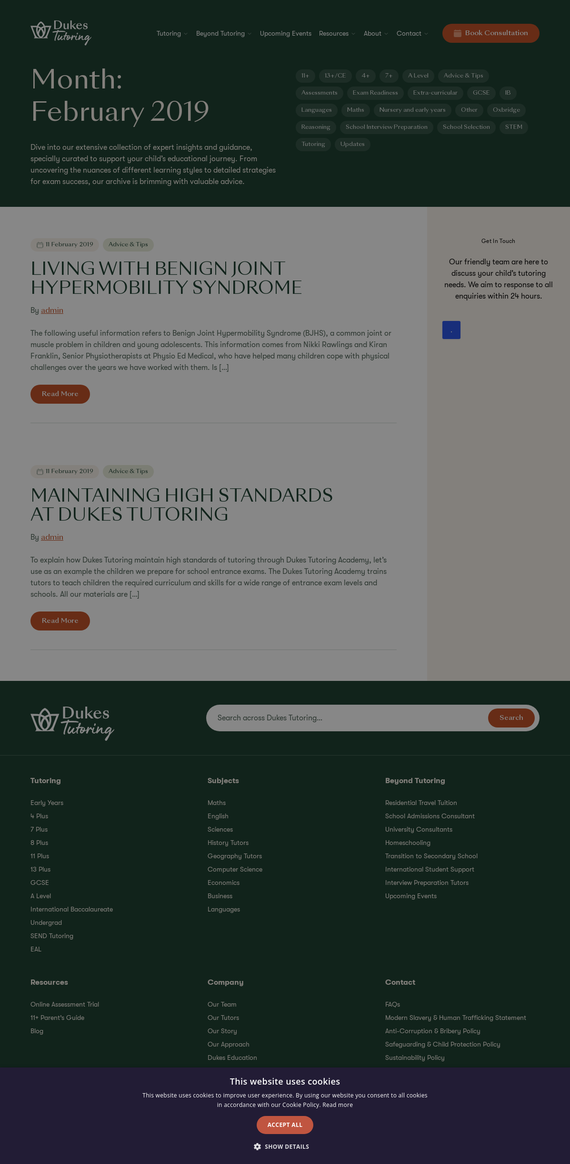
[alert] (285, 582)
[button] (285, 1147)
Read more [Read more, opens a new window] (337, 1105)
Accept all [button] (285, 1125)
